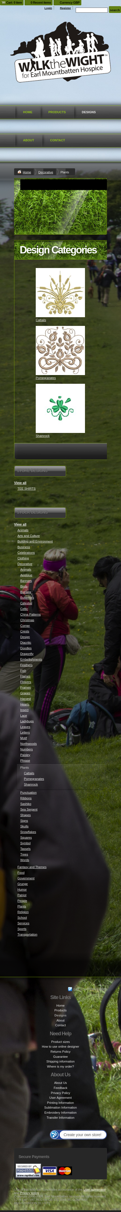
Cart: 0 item (14, 2)
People (22, 900)
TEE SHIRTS (26, 488)
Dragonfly (26, 653)
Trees (24, 854)
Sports (21, 928)
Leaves (25, 726)
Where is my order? (60, 1066)
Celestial (26, 603)
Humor (22, 889)
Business (23, 547)
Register (65, 8)
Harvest (25, 698)
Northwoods (28, 743)
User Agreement (60, 1097)
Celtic (24, 608)
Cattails (41, 320)
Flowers (25, 682)
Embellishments (31, 659)
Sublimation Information (60, 1107)
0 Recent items (41, 2)
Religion (23, 912)
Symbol (25, 843)
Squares (26, 837)
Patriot (21, 895)
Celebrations (26, 552)
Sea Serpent (28, 809)
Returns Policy (61, 1051)
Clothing (23, 558)
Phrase (25, 760)
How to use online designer (60, 1046)
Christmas (27, 620)
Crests (24, 631)
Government (26, 878)
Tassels (25, 848)
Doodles (26, 648)
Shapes (25, 815)
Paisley (25, 755)
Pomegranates (46, 378)
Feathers (26, 665)
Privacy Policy (60, 1093)
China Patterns (30, 614)
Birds (23, 586)
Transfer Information (61, 1117)
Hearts (24, 704)
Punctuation (28, 792)
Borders (25, 592)
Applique (26, 575)
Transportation (27, 934)
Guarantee (60, 1056)
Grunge (22, 884)
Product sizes (60, 1041)
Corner (25, 625)
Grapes (25, 693)
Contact (57, 140)
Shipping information (60, 1061)
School (22, 917)
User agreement (94, 1189)
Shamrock (43, 435)
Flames (25, 676)
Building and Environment (35, 541)
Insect (24, 710)
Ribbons (26, 798)
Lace (23, 715)
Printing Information (60, 1102)
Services (23, 923)
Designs (89, 112)
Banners (26, 580)
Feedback (60, 1088)
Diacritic (25, 642)
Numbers (26, 749)
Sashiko (25, 803)
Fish (23, 670)
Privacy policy (29, 1193)
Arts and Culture (28, 535)
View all (20, 483)
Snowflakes (28, 832)
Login (48, 8)
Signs (24, 820)
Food (20, 872)
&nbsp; (60, 292)
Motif (23, 738)
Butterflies (27, 597)
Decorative (45, 172)
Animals (22, 530)
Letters (25, 732)
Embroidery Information (60, 1112)
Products (57, 112)
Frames (25, 687)
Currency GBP (70, 2)
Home (27, 112)
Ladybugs (27, 721)
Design (25, 637)
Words (24, 860)
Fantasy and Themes (31, 867)
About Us (60, 1082)
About (28, 140)
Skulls (24, 826)
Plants (21, 906)
